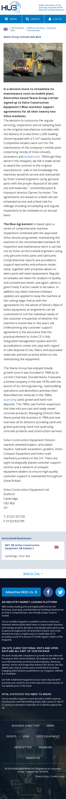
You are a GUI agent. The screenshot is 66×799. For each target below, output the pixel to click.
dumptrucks (32, 156)
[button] (11, 19)
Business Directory (26, 725)
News (50, 725)
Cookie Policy (57, 776)
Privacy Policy (42, 776)
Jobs (26, 736)
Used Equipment (48, 736)
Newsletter (23, 747)
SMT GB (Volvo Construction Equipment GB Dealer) (22, 546)
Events (11, 736)
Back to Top (33, 573)
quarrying (10, 400)
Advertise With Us (21, 592)
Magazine (45, 747)
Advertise (33, 758)
